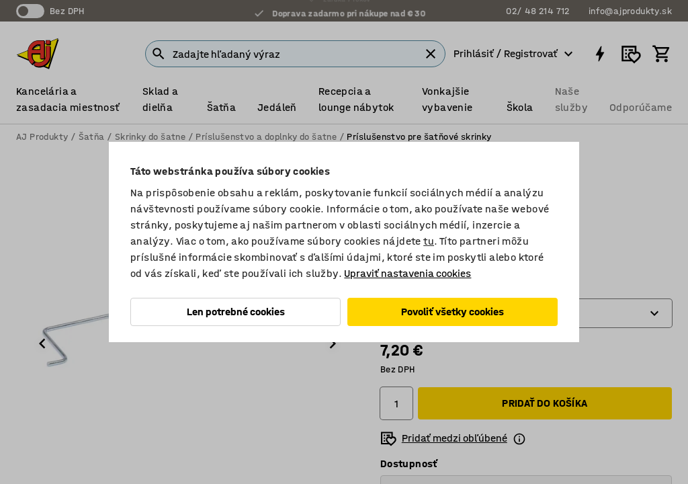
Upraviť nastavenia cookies (407, 273)
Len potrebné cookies (236, 311)
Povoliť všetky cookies (452, 311)
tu (428, 241)
